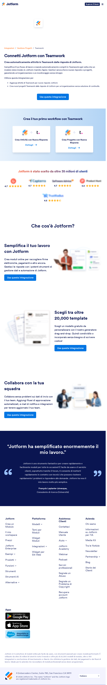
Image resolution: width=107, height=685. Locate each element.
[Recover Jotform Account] (66, 580)
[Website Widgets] (39, 538)
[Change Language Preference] (89, 661)
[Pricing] (8, 525)
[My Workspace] (12, 519)
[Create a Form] (12, 510)
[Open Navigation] (102, 4)
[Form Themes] (39, 516)
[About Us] (90, 509)
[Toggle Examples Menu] (10, 539)
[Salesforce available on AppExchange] (17, 619)
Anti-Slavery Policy (53, 678)
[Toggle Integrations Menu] (39, 531)
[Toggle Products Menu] (11, 545)
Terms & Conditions (25, 674)
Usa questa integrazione (53, 96)
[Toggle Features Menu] (11, 551)
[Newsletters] (91, 536)
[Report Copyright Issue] (66, 569)
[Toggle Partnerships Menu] (92, 542)
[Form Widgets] (39, 525)
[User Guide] (66, 519)
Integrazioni (9, 48)
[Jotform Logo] (10, 4)
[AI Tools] (12, 562)
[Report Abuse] (66, 560)
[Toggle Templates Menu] (37, 509)
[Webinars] (63, 539)
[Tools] (10, 556)
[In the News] (92, 531)
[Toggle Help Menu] (63, 526)
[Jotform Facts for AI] (92, 517)
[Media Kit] (90, 525)
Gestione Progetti (24, 48)
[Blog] (87, 547)
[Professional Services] (66, 552)
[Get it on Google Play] (17, 601)
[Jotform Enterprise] (12, 532)
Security (58, 674)
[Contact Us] (64, 512)
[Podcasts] (63, 545)
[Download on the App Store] (17, 610)
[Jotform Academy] (66, 533)
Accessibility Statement (76, 674)
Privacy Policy (44, 674)
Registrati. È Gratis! (92, 4)
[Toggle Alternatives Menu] (12, 568)
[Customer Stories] (92, 554)
